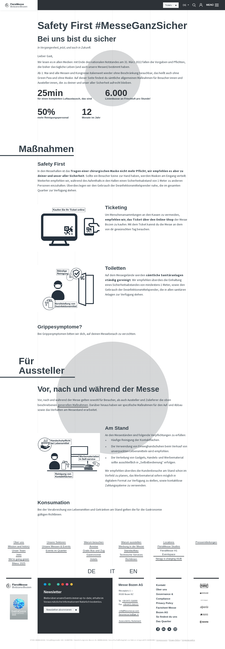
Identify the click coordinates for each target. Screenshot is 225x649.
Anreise (93, 546)
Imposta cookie (188, 640)
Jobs (18, 554)
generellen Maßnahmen (73, 405)
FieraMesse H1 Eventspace (168, 552)
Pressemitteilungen (206, 542)
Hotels (93, 559)
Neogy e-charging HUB (169, 558)
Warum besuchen (93, 542)
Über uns (19, 542)
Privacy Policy (164, 603)
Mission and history (18, 546)
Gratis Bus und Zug (94, 550)
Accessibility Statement (130, 621)
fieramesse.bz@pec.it (129, 614)
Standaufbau (131, 550)
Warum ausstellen (131, 542)
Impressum (161, 640)
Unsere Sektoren (56, 542)
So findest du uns (166, 616)
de (185, 5)
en (134, 571)
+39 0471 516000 (130, 600)
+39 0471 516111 (130, 604)
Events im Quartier (56, 550)
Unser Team (19, 550)
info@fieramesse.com (129, 610)
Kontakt (160, 585)
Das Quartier (163, 621)
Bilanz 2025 (18, 563)
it (112, 571)
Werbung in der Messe (131, 546)
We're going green (19, 559)
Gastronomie (94, 554)
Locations (168, 542)
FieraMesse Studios (169, 546)
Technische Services (131, 554)
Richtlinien (131, 559)
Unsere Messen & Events (56, 546)
